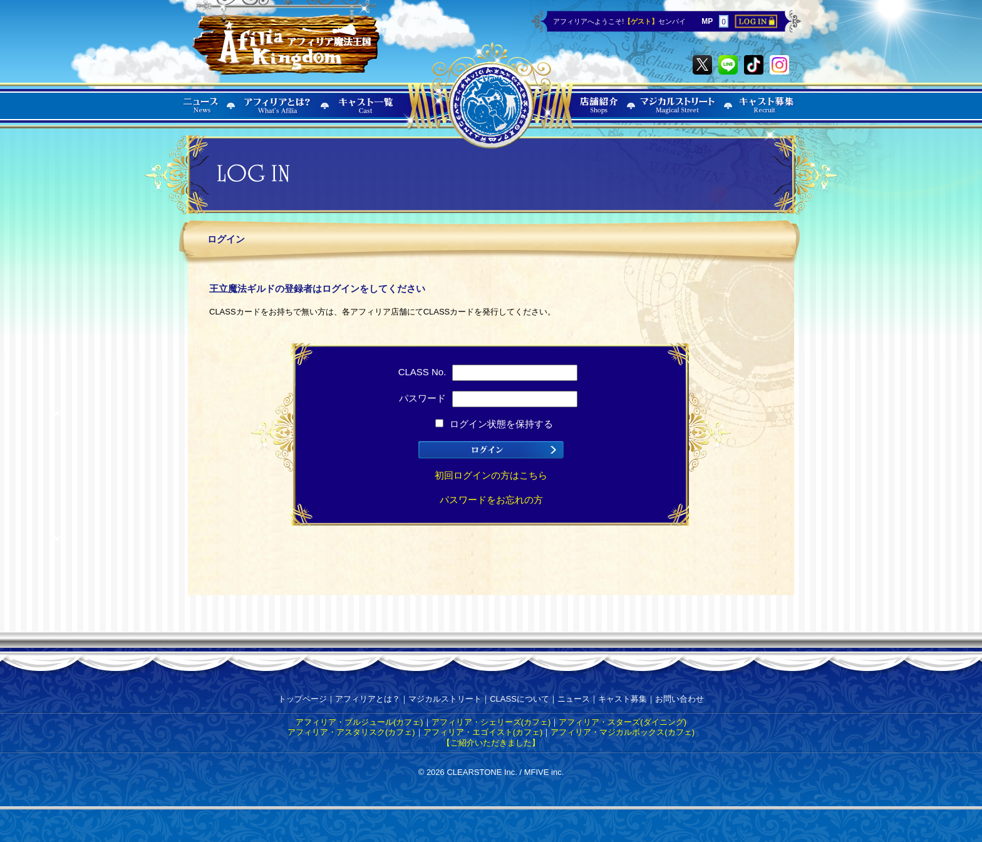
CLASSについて (519, 699)
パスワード (488, 398)
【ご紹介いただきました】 (491, 742)
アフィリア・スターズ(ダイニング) (622, 722)
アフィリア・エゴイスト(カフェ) (483, 732)
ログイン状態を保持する (494, 423)
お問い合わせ (679, 699)
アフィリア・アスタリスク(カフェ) (351, 732)
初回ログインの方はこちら (491, 475)
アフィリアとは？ (367, 699)
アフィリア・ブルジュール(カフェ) (359, 722)
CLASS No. (488, 371)
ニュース (573, 699)
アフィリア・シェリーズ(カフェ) (491, 722)
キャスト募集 (622, 699)
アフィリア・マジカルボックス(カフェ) (622, 732)
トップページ (302, 699)
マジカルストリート (445, 699)
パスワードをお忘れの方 (491, 499)
